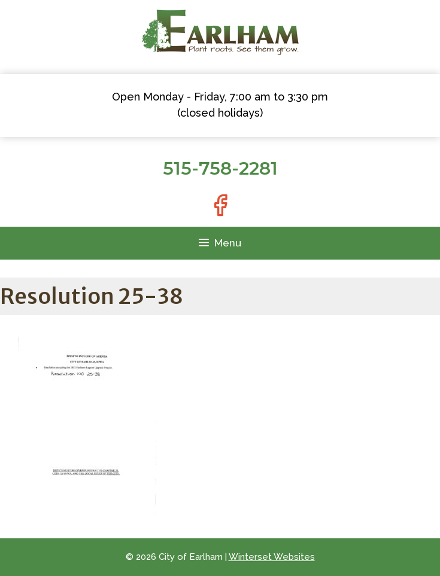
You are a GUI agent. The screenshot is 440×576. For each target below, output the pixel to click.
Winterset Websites (272, 556)
